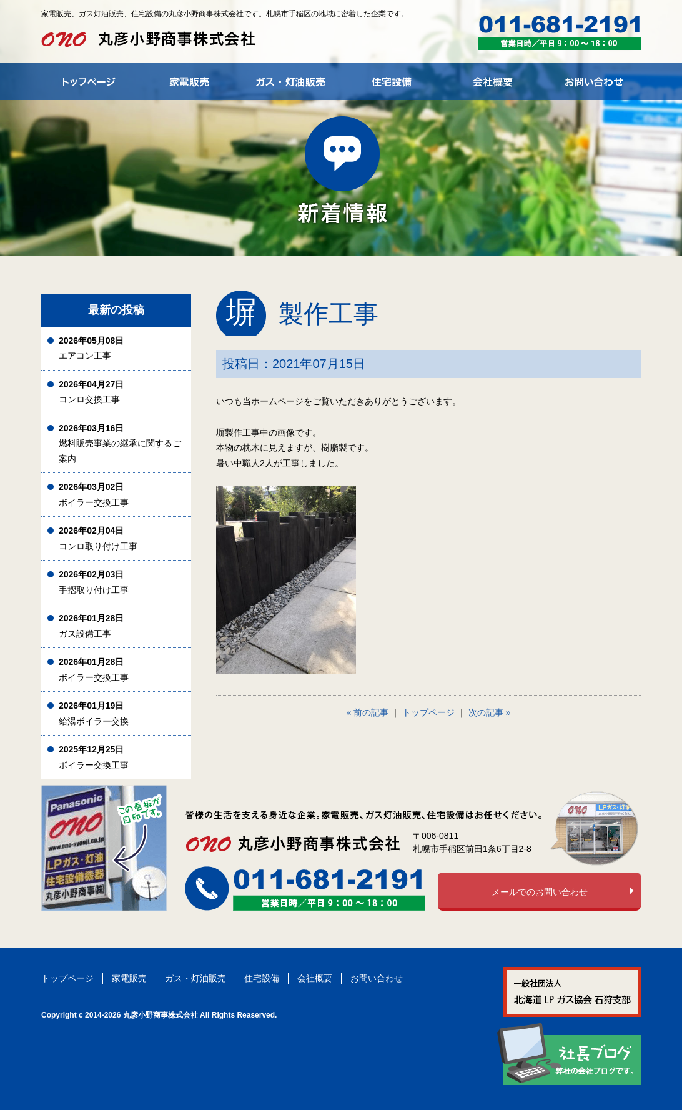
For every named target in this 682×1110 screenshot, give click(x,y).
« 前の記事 (368, 713)
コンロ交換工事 (91, 392)
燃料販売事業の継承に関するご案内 (120, 443)
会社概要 (314, 978)
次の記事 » (489, 713)
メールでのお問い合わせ (540, 892)
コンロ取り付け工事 (98, 538)
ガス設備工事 (91, 626)
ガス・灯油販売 (195, 978)
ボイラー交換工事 (94, 495)
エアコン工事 (91, 348)
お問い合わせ (376, 978)
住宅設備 (261, 978)
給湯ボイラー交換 (94, 713)
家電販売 (129, 978)
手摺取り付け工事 (94, 582)
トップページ (428, 713)
